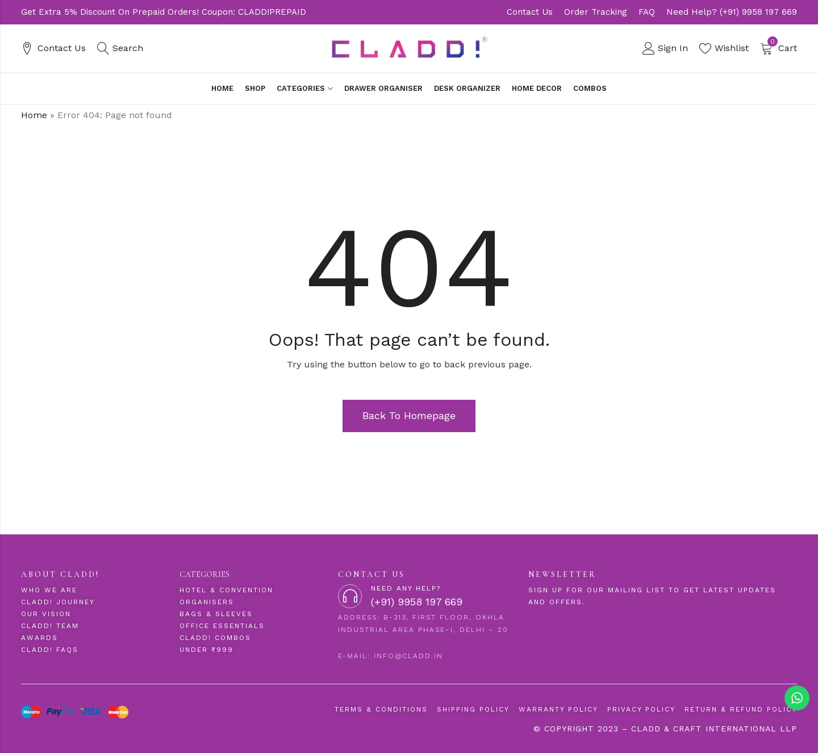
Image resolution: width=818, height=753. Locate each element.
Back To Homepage (409, 415)
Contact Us (530, 12)
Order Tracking (595, 12)
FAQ (646, 12)
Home (34, 115)
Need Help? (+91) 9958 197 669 (731, 12)
